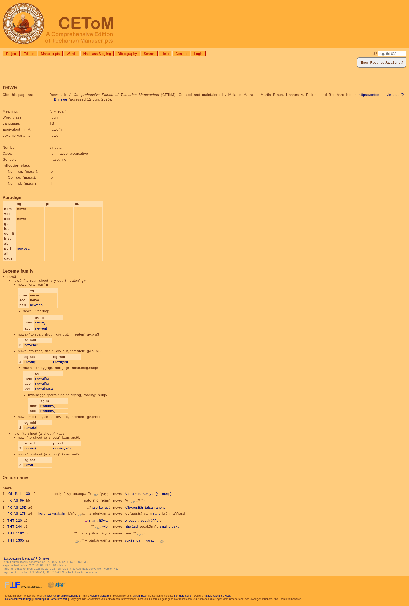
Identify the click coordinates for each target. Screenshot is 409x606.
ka (101, 507)
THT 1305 (15, 540)
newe (40, 322)
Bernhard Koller (183, 595)
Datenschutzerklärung (18, 599)
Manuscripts (50, 54)
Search (149, 54)
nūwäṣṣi (30, 448)
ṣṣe (95, 507)
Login (198, 54)
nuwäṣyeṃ (62, 448)
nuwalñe (42, 378)
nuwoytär (60, 362)
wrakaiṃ (59, 513)
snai (163, 526)
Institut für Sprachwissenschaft (62, 595)
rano (158, 507)
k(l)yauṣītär (134, 507)
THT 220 (14, 520)
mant (93, 520)
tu (139, 494)
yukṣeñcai (133, 540)
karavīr (151, 540)
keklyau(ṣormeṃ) (157, 494)
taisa (149, 507)
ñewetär (31, 345)
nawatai (30, 428)
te (86, 520)
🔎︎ (375, 54)
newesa (23, 248)
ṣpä (107, 507)
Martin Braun (140, 595)
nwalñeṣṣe (49, 406)
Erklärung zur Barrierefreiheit (50, 599)
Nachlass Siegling (97, 54)
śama (129, 494)
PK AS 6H (16, 500)
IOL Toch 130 (18, 494)
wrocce (131, 520)
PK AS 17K (16, 513)
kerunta (44, 513)
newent (41, 328)
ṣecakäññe (149, 520)
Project (11, 54)
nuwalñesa (44, 388)
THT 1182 (15, 533)
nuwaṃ (30, 362)
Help (165, 54)
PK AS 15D (17, 507)
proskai (174, 526)
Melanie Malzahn (100, 595)
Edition (28, 54)
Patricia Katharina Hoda (217, 595)
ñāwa (28, 465)
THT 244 (14, 526)
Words (71, 54)
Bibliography (127, 54)
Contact (181, 54)
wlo (105, 526)
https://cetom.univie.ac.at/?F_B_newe (26, 558)
